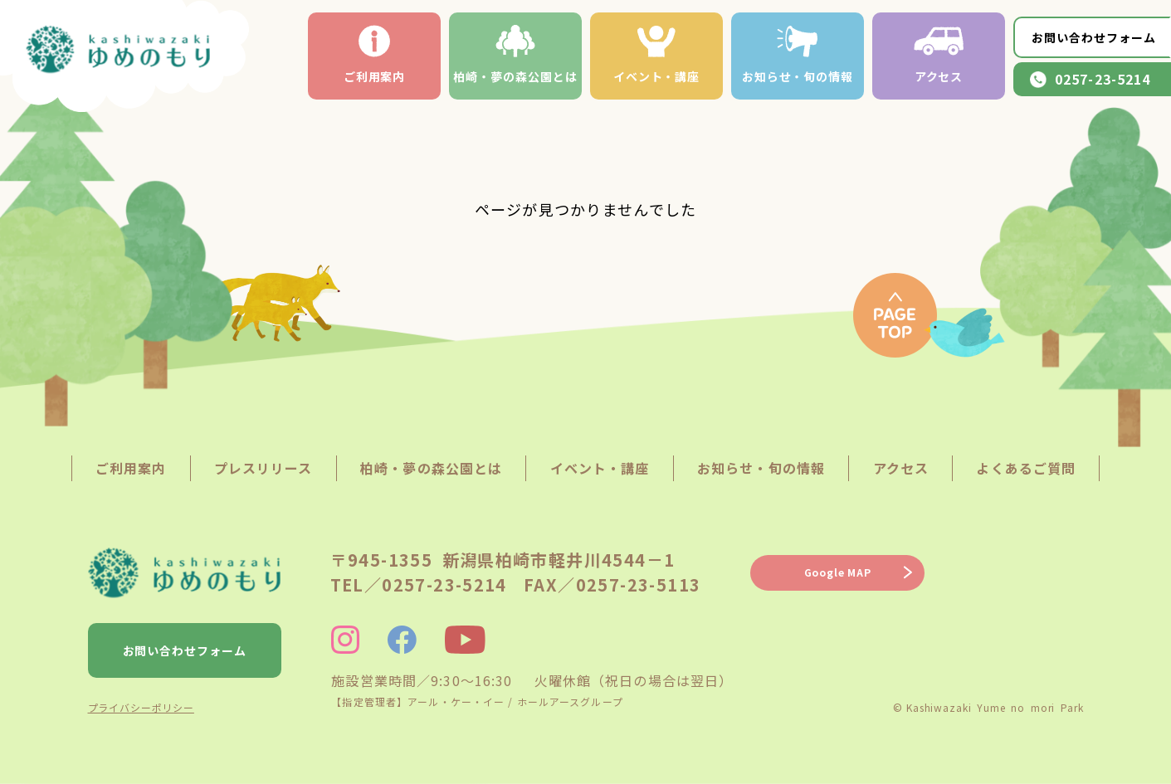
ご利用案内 (375, 55)
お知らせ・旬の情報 (798, 55)
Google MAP (837, 572)
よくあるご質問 (1026, 468)
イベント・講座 (656, 55)
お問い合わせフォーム (1094, 37)
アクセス (939, 55)
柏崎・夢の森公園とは (515, 55)
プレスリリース (263, 468)
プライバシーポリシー (141, 707)
